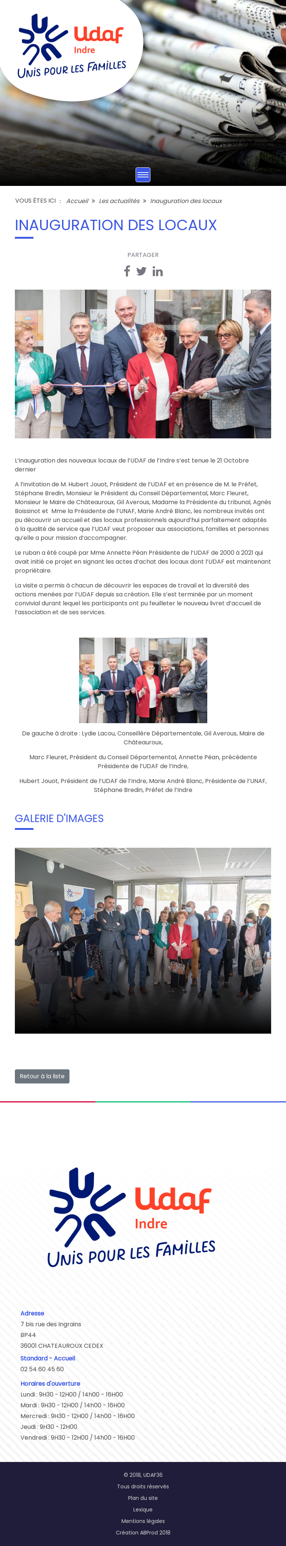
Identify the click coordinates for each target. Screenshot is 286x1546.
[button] (21, 773)
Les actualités (119, 201)
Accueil (77, 201)
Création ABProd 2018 (143, 1532)
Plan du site (143, 1498)
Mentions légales (143, 1521)
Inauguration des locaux (186, 201)
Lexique (143, 1509)
